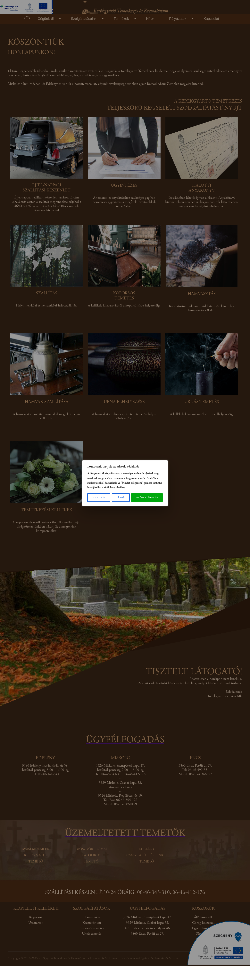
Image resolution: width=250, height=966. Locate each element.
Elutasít (121, 497)
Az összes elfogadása (147, 497)
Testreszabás (98, 497)
